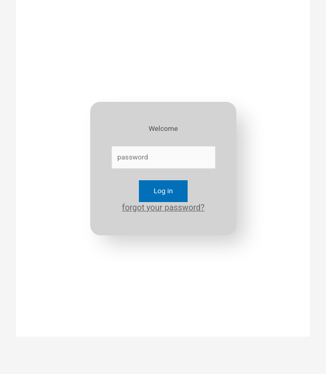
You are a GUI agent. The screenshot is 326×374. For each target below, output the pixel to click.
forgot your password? (163, 207)
